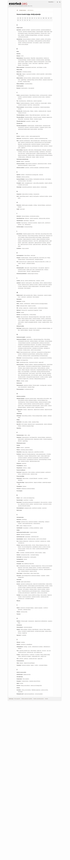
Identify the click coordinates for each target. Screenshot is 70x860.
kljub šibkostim (35, 629)
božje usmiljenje (24, 629)
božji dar (23, 282)
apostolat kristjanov (24, 95)
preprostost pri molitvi (42, 163)
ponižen (19, 42)
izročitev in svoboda (31, 59)
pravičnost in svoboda (36, 508)
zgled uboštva (44, 244)
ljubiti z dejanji (21, 61)
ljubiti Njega (47, 59)
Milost (18, 305)
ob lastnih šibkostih (33, 478)
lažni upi (22, 280)
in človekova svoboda (26, 71)
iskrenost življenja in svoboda (29, 39)
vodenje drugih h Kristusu (32, 273)
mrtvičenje (20, 403)
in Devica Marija (32, 314)
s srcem (30, 63)
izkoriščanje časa (22, 100)
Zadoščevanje (20, 674)
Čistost (18, 103)
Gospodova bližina (28, 117)
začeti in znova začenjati (23, 44)
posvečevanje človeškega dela (31, 569)
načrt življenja (31, 40)
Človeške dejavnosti (21, 121)
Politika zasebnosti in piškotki (26, 698)
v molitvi (36, 665)
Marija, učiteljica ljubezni (33, 286)
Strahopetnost (20, 559)
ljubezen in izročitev (34, 284)
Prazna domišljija (20, 476)
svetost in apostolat (40, 74)
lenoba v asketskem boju (30, 280)
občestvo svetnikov (25, 176)
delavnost (27, 218)
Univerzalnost (20, 627)
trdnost (33, 548)
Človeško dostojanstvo (22, 125)
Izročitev (18, 222)
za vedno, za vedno (44, 376)
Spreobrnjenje (20, 539)
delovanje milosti (23, 305)
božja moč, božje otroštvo (26, 545)
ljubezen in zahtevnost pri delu (27, 142)
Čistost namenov (20, 107)
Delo (18, 140)
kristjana (25, 409)
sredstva (49, 103)
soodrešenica (42, 151)
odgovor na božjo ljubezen (38, 61)
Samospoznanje (20, 517)
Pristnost (19, 488)
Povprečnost (19, 467)
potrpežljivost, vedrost (37, 546)
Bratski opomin (20, 85)
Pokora (18, 449)
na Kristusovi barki (44, 95)
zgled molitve (25, 242)
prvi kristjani (40, 35)
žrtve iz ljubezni (25, 65)
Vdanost (18, 642)
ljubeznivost (25, 286)
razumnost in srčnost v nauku (38, 97)
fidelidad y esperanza (36, 690)
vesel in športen (46, 42)
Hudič (18, 209)
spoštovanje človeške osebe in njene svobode (27, 129)
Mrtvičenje (19, 328)
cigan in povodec (21, 366)
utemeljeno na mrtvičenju (37, 348)
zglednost (23, 147)
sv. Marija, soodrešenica (34, 527)
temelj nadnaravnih (30, 259)
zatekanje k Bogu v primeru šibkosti (34, 79)
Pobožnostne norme (21, 443)
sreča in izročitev (38, 552)
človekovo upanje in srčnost (28, 233)
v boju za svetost (25, 248)
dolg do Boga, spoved (24, 196)
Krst (17, 265)
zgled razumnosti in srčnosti (26, 244)
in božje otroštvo (24, 681)
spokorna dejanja (24, 330)
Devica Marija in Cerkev (34, 95)
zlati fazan (31, 378)
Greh (18, 196)
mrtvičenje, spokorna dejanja (27, 449)
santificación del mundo (23, 36)
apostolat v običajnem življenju (29, 31)
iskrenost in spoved (37, 117)
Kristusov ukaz (44, 33)
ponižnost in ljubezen (22, 457)
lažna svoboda (43, 595)
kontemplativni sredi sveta (30, 67)
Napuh (18, 352)
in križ (22, 55)
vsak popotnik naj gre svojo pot (32, 376)
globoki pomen (25, 328)
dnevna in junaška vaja (33, 257)
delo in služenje (31, 472)
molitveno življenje (36, 318)
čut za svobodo (24, 595)
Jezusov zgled (44, 103)
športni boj (30, 104)
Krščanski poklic (20, 267)
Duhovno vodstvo (20, 167)
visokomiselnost (36, 523)
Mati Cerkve (30, 150)
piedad (41, 78)
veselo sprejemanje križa (35, 136)
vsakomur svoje (34, 474)
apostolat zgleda (39, 31)
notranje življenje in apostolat (24, 342)
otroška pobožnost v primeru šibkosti (42, 40)
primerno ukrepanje (34, 167)
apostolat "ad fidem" (26, 29)
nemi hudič (22, 209)
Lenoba (18, 280)
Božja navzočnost (20, 67)
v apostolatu (27, 161)
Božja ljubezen (20, 58)
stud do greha (33, 557)
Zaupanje (19, 681)
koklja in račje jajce (26, 369)
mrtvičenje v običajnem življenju (43, 328)
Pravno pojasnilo (17, 698)
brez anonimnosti (24, 316)
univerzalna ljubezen (28, 627)
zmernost (41, 174)
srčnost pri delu (24, 611)
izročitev (46, 585)
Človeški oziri (19, 123)
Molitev (18, 316)
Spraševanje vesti (20, 536)
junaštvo (42, 39)
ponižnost (27, 127)
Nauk (18, 362)
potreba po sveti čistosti (27, 42)
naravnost (49, 385)
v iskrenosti (23, 297)
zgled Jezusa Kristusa (39, 407)
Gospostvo (19, 194)
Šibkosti (18, 600)
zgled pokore (31, 242)
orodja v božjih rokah (45, 455)
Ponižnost (19, 454)
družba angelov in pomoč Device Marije (36, 585)
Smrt (18, 525)
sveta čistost (34, 63)
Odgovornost (19, 409)
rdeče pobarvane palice (25, 375)
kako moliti (48, 316)
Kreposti (18, 257)
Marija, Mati (20, 119)
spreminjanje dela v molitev (37, 146)
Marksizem (19, 299)
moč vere (44, 650)
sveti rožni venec (21, 153)
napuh (38, 455)
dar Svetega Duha (25, 314)
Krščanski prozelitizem (22, 273)
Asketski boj (19, 39)
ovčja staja (44, 373)
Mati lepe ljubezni (38, 150)
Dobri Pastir (37, 233)
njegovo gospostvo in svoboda (29, 239)
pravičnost (24, 463)
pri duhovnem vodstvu (34, 216)
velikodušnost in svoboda (37, 646)
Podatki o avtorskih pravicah (38, 698)
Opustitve (19, 428)
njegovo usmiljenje (29, 61)
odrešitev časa (30, 100)
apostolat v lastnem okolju (30, 398)
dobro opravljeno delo (35, 140)
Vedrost (18, 644)
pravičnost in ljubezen (27, 97)
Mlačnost (19, 310)
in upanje (26, 455)
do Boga (35, 205)
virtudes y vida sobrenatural (24, 592)
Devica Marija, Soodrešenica (34, 33)
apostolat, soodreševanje (24, 140)
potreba (31, 504)
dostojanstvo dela (46, 125)
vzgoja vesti (31, 220)
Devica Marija (20, 150)
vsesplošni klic (33, 592)
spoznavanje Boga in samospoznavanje (39, 355)
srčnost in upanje (21, 548)
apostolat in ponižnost (35, 29)
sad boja (20, 308)
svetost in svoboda (41, 589)
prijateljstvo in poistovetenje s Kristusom (26, 344)
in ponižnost (25, 500)
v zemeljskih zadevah (29, 598)
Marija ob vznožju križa (40, 261)
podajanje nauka (27, 508)
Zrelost (18, 687)
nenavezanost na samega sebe (31, 174)
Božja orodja (19, 69)
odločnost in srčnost (24, 504)
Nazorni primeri (20, 364)
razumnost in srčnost (33, 362)
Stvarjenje (19, 563)
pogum (22, 161)
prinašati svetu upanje (39, 631)
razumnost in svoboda (31, 74)
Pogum (18, 447)
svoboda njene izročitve (31, 153)
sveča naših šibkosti (47, 375)
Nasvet (18, 360)
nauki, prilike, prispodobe (38, 183)
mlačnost (25, 467)
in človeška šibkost (28, 83)
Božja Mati (33, 58)
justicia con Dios (44, 690)
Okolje (18, 419)
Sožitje (18, 530)
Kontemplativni (20, 255)
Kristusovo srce (49, 235)
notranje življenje (48, 341)
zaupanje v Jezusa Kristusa (34, 681)
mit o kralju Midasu (25, 371)
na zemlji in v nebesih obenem (43, 567)
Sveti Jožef (19, 579)
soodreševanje (27, 303)
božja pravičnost (25, 437)
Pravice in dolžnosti (21, 470)
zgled (37, 121)
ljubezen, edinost (36, 187)
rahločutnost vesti (34, 536)
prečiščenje (24, 519)
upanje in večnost (33, 571)
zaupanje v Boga (26, 81)
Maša (18, 303)
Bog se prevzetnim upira (25, 352)
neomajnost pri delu (25, 554)
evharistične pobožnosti (27, 187)
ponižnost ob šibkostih (44, 457)
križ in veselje (24, 424)
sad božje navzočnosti (29, 552)
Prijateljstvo (19, 486)
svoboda (33, 121)
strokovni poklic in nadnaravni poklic (32, 405)
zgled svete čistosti (37, 244)
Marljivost (19, 301)
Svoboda (18, 595)
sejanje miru (25, 308)
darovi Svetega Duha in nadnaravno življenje (31, 575)
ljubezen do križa (30, 261)
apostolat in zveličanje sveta (26, 584)
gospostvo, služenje (28, 385)
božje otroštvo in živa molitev (43, 398)
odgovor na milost (32, 305)
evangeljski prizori (28, 183)
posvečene (28, 121)
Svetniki (18, 581)
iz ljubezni (38, 39)
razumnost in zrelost (47, 504)
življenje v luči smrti (22, 112)
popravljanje (26, 220)
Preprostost (19, 478)
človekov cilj (46, 58)
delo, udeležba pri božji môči (28, 563)
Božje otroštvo (20, 78)
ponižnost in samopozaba (33, 457)
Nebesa (31, 111)
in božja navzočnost (25, 654)
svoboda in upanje (33, 308)
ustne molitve (21, 322)
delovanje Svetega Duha (34, 316)
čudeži (22, 183)
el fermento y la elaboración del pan (33, 366)
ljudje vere (39, 650)
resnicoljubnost (36, 107)
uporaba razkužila (22, 376)
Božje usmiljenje (20, 83)
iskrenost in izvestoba (32, 222)
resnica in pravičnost (26, 596)
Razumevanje (20, 500)
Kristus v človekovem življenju (32, 402)
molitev (50, 585)
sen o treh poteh (34, 375)
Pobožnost (19, 437)
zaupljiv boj (24, 633)
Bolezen (18, 55)
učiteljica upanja (21, 157)
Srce (17, 541)
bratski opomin (24, 88)
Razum (18, 497)
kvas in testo (25, 567)
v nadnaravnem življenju (43, 308)
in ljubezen (43, 575)
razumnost (44, 508)
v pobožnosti (29, 297)
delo (51, 398)
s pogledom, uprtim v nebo (45, 127)
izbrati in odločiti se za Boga (34, 595)
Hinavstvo (19, 205)
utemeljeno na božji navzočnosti (24, 348)
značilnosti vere (30, 652)
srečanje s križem (33, 589)
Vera (18, 650)
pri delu (44, 67)
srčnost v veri (28, 548)
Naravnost (19, 357)
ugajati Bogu (41, 63)
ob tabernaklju (44, 187)
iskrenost (32, 103)
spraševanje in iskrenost (44, 167)
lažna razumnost (44, 502)
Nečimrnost (19, 383)
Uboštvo (18, 621)
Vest (18, 658)
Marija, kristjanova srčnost (41, 545)
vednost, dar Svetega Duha (36, 685)
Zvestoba (19, 690)
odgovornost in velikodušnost (41, 621)
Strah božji (19, 557)
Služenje (18, 521)
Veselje (18, 654)
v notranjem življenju (34, 554)
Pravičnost (19, 472)
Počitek (18, 445)
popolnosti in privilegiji (34, 151)
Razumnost (19, 502)
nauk (21, 497)
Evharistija (19, 187)
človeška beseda (30, 125)
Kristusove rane (42, 235)
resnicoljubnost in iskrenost (32, 459)
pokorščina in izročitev (38, 452)
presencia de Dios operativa (38, 403)
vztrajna (39, 322)
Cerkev (18, 95)
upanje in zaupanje (38, 607)
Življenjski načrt (20, 693)
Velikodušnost (20, 646)
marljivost (32, 138)
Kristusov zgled (36, 385)
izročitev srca (37, 103)
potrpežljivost (29, 644)
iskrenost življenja (28, 107)
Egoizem (18, 174)
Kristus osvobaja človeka (37, 415)
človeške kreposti (38, 125)
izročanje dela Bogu (22, 59)
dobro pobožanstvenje (40, 454)
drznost (22, 447)
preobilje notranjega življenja (31, 35)
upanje (40, 42)
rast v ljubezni (36, 42)
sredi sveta (33, 255)
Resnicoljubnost (20, 508)
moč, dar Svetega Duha (27, 546)
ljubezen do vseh (25, 284)
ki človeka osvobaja (40, 59)
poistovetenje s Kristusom (27, 240)
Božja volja (19, 74)
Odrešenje (19, 415)
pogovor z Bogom (25, 320)
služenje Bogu (41, 521)
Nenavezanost (20, 385)
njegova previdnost (29, 482)
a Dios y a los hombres (26, 690)
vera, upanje (24, 421)
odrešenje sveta (21, 569)
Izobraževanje (20, 220)
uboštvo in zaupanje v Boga (28, 425)
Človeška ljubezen (20, 115)
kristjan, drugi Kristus (22, 235)
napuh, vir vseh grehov (34, 196)
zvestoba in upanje (38, 119)
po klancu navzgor (22, 587)
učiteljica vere (28, 157)
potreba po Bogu (39, 353)
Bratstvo (18, 88)
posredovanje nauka (24, 362)
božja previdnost (39, 58)
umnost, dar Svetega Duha (28, 497)
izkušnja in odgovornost (47, 117)
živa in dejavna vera (38, 652)
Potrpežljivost (20, 465)
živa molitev (29, 180)
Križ (17, 261)
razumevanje (26, 119)
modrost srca (31, 541)
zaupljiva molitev (45, 322)
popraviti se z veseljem (26, 656)
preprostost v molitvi (38, 439)
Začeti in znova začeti (21, 672)
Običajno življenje (20, 398)
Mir (17, 308)
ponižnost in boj (24, 521)
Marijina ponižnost (33, 455)
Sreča (18, 552)
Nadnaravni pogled (21, 337)
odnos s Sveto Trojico (34, 573)
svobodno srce (43, 541)
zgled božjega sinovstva (44, 240)
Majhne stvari (20, 295)
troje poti (49, 111)
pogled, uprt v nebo (30, 269)
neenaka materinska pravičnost (43, 371)
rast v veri (49, 650)
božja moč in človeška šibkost (39, 584)
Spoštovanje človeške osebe (23, 532)
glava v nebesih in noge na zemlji (30, 368)
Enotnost (19, 176)
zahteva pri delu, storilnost (44, 218)
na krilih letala (33, 371)
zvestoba (23, 642)
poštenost (26, 658)
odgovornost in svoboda (39, 409)
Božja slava (19, 71)
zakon (48, 115)
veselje (37, 157)
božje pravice (25, 472)
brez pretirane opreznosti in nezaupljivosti (31, 502)
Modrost (18, 314)
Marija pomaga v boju (22, 40)
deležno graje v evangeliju (27, 205)
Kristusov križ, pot (23, 261)
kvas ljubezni (25, 527)
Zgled (18, 683)
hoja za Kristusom (33, 267)
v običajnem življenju (30, 263)
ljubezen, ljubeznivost (23, 541)
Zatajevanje (19, 678)
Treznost (18, 614)
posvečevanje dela (27, 144)
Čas (17, 100)
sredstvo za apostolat (47, 320)
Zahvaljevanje (20, 676)
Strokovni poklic (20, 561)
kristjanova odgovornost (36, 565)
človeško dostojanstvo (25, 103)
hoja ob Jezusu (24, 222)
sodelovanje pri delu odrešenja (24, 146)
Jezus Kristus (19, 233)
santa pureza (46, 35)
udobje (29, 467)
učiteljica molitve (31, 155)
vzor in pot (41, 157)
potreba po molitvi (26, 355)
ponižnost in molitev (44, 196)
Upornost (19, 635)
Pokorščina (19, 452)
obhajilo (21, 303)
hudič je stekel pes (41, 368)
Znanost (18, 685)
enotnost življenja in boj (42, 400)
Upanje (33, 157)
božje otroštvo (30, 339)
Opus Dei (19, 424)
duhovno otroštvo (27, 78)
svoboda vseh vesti (42, 111)
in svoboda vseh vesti (28, 389)
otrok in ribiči (38, 373)
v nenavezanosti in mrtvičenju (45, 357)
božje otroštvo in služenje (27, 194)
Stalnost (18, 554)
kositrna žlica (33, 369)
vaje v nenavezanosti (22, 387)
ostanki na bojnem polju (23, 373)
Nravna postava (20, 389)
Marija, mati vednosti (25, 685)
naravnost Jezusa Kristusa (27, 357)
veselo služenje (48, 74)
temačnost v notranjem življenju (41, 346)
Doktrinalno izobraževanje (22, 159)
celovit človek (49, 364)
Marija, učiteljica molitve (27, 318)
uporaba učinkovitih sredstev (24, 505)
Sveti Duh (19, 575)
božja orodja (24, 452)
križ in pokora (48, 39)
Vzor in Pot (36, 240)
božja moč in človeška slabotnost (28, 454)
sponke (40, 375)
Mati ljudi (44, 150)
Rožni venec (19, 510)
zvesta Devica (21, 75)
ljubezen (22, 35)
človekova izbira (26, 111)
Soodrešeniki (19, 527)
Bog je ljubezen (27, 58)
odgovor (24, 74)
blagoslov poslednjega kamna (40, 364)
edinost (41, 282)
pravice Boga (25, 63)
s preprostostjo (39, 320)
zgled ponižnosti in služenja (40, 242)
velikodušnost (27, 224)
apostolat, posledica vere (24, 650)
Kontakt (46, 698)
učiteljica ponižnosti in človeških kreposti (43, 155)
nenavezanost (21, 127)
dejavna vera (31, 452)
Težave (18, 607)
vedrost (25, 465)
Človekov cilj (19, 111)
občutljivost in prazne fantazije (28, 353)
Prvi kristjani (19, 490)
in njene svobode (33, 532)
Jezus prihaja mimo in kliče (46, 233)
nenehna (43, 318)
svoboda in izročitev (25, 461)
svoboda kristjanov (25, 571)
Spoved (18, 534)
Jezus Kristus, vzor (43, 257)
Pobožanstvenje (20, 435)
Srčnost (18, 545)
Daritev (18, 136)
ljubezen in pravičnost (43, 284)
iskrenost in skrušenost (25, 534)
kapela (19, 318)
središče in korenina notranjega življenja (39, 303)
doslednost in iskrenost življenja (28, 488)
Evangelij (19, 183)
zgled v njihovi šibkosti (25, 581)
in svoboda (22, 552)
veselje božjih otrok (36, 656)
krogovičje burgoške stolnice (42, 369)
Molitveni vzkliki (20, 326)
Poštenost (19, 463)
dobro (25, 435)
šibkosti (31, 119)
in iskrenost (31, 654)
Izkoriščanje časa (20, 218)
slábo (29, 435)
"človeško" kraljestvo (28, 364)
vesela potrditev (36, 104)
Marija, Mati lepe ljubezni (35, 115)
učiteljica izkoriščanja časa (41, 153)
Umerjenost (19, 625)
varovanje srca (21, 542)
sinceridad (40, 478)
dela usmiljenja (36, 282)
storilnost (46, 146)
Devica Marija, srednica (26, 415)
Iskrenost (19, 216)
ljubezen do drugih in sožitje (45, 402)
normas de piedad (38, 693)
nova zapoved (31, 88)
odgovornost (30, 409)
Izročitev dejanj (20, 226)
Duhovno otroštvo (21, 163)
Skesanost (19, 519)
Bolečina (18, 53)
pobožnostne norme (29, 439)
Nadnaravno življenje (21, 339)
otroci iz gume (32, 373)
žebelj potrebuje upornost (39, 378)
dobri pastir (27, 267)
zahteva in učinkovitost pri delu (40, 138)
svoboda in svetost (30, 407)
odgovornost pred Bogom (29, 663)
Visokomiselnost (20, 660)
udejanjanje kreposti (35, 271)
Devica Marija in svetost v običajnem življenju (27, 400)
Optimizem (19, 421)
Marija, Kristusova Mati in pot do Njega (33, 237)
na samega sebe (43, 385)
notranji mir (23, 644)
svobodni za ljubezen (22, 104)
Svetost (18, 584)
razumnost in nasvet (38, 504)
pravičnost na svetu (26, 474)
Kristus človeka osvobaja (33, 235)
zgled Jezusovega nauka (35, 461)
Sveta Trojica (19, 573)
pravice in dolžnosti (27, 403)
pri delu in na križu (46, 546)
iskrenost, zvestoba (26, 665)
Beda (18, 51)
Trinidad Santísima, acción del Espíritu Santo (31, 591)
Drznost (18, 161)
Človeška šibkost (20, 117)
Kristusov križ (24, 310)
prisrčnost (37, 541)
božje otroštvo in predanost (31, 163)
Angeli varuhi (19, 27)
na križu (29, 646)
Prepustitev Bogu (20, 482)
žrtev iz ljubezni (27, 288)
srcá (23, 224)
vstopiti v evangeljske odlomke (31, 322)
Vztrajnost (19, 665)
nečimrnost (33, 352)
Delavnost (19, 138)
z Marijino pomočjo (31, 539)
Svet (17, 565)
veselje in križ (43, 656)
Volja (18, 663)
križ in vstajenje (21, 237)
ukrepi (40, 310)
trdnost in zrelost (31, 165)
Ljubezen (19, 282)
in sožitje (31, 500)
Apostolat (19, 29)
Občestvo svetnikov (21, 396)
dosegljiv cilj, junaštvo (22, 585)
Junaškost (19, 248)
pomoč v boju (25, 151)
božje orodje (46, 31)
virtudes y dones (26, 350)
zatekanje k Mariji (26, 609)
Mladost (18, 312)
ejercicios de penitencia (29, 693)
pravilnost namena (45, 144)
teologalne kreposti (39, 259)
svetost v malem (44, 405)
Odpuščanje (19, 413)
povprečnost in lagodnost (33, 310)
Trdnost (18, 611)
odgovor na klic (41, 222)
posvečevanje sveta (39, 269)
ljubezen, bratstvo (35, 78)
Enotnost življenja (20, 179)
